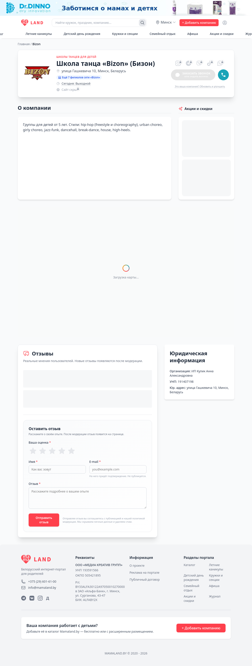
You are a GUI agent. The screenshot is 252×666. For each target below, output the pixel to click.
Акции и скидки (219, 34)
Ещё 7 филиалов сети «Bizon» (79, 77)
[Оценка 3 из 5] (52, 450)
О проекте (137, 565)
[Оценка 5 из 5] (71, 450)
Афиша (190, 34)
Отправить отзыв (44, 520)
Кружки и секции (122, 34)
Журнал (215, 596)
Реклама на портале (144, 572)
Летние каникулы (36, 34)
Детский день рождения (79, 34)
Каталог (189, 565)
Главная (24, 44)
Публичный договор (144, 579)
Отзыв (35, 484)
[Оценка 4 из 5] (61, 450)
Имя (33, 462)
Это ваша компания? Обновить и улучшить (200, 86)
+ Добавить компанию (199, 23)
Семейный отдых (160, 34)
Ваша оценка (40, 442)
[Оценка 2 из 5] (42, 450)
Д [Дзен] (47, 598)
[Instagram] (40, 598)
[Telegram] (23, 598)
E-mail (95, 462)
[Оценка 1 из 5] (33, 450)
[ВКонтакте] (31, 598)
